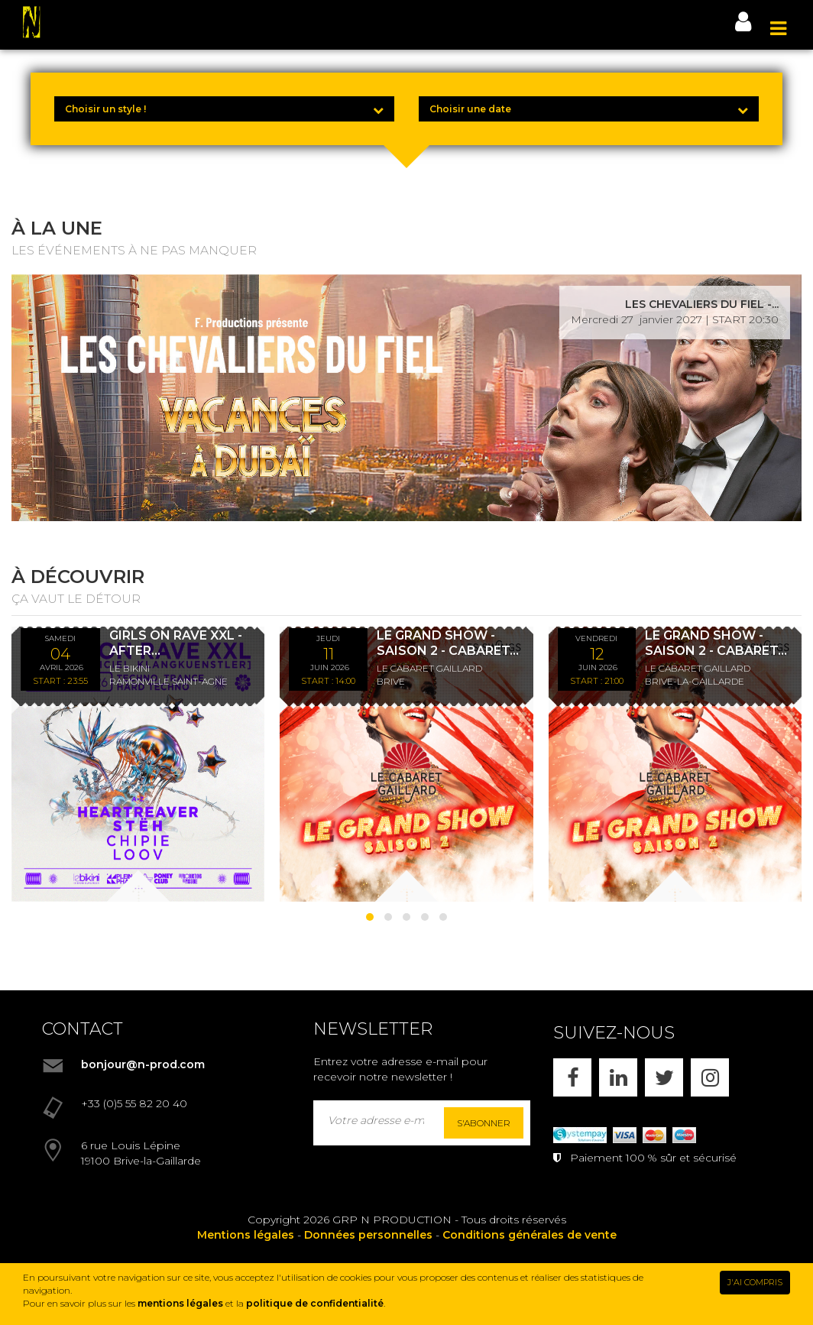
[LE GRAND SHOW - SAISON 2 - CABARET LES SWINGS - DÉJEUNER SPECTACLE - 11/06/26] (406, 764)
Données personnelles (368, 1235)
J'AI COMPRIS (754, 1282)
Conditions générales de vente (529, 1235)
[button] (370, 917)
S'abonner (483, 1123)
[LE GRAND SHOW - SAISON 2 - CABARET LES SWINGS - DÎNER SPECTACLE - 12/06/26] (675, 764)
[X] (664, 1077)
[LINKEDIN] (618, 1077)
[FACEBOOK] (572, 1077)
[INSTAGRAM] (710, 1077)
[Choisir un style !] (224, 109)
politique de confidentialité (315, 1303)
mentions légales (180, 1303)
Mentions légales (245, 1235)
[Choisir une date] (589, 109)
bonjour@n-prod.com (143, 1064)
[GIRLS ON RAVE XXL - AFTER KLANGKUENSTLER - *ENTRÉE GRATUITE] (137, 764)
